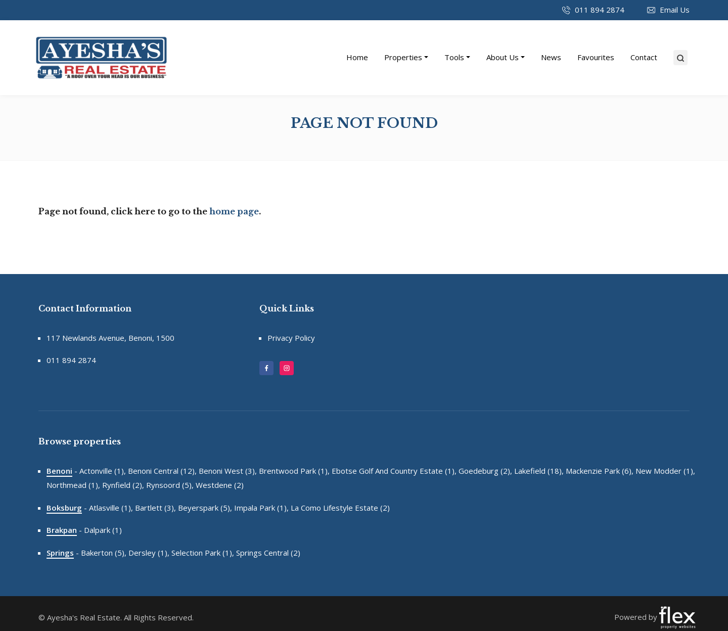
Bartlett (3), (155, 508)
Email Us (675, 10)
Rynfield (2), (123, 485)
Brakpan (62, 530)
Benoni (59, 471)
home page (234, 211)
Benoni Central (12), (162, 471)
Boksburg (64, 508)
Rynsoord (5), (170, 485)
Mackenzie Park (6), (599, 471)
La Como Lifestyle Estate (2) (340, 508)
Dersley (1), (148, 553)
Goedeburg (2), (485, 471)
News (551, 57)
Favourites (595, 57)
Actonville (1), (102, 471)
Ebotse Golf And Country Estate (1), (394, 471)
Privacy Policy (291, 338)
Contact (643, 57)
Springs (60, 553)
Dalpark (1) (103, 530)
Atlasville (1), (111, 508)
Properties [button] (403, 57)
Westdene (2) (220, 485)
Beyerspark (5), (205, 508)
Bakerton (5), (103, 553)
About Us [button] (502, 57)
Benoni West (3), (228, 471)
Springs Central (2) (268, 553)
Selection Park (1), (202, 553)
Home (357, 57)
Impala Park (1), (261, 508)
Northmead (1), (73, 485)
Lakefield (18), (539, 471)
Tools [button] (454, 57)
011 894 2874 (599, 10)
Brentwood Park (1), (294, 471)
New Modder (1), (665, 471)
